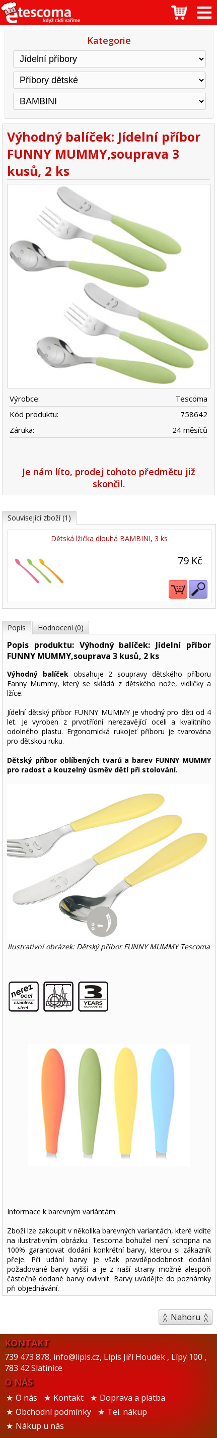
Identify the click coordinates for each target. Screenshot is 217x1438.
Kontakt (68, 1397)
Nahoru (185, 1317)
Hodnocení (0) (61, 627)
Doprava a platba (132, 1397)
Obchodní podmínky (53, 1411)
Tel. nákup (127, 1411)
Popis (17, 627)
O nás (26, 1397)
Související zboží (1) (39, 517)
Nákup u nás (40, 1425)
